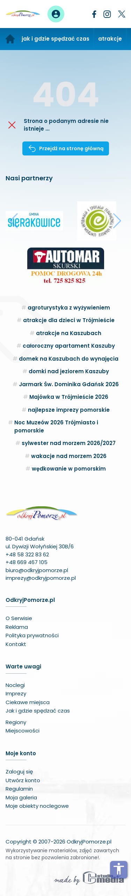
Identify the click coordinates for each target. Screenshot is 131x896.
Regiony (16, 722)
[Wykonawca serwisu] (89, 878)
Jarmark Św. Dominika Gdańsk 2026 (69, 384)
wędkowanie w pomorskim (69, 468)
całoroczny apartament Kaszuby (69, 345)
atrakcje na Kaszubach (68, 333)
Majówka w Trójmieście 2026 (68, 397)
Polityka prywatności (32, 635)
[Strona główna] (10, 39)
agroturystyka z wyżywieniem (69, 307)
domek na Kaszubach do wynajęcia (68, 358)
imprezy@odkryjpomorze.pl (41, 578)
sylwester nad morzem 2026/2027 (69, 443)
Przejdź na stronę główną (65, 148)
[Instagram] (107, 14)
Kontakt (16, 644)
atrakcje (110, 38)
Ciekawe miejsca (28, 702)
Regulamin (19, 788)
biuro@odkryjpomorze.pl (37, 570)
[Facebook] (94, 14)
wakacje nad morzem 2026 (69, 456)
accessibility (119, 869)
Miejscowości (22, 730)
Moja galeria (21, 797)
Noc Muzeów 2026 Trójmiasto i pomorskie (56, 426)
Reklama (17, 627)
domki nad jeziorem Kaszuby (69, 371)
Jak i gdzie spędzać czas (38, 710)
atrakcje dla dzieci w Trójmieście (69, 320)
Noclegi (15, 685)
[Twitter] (121, 14)
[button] (14, 221)
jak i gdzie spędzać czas (55, 38)
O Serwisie (19, 618)
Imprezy (16, 693)
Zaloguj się (19, 771)
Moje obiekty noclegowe (37, 806)
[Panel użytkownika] (56, 14)
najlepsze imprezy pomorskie (69, 410)
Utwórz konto (23, 780)
